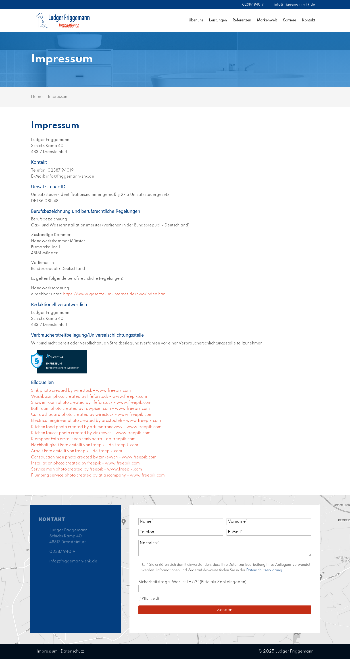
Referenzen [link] (242, 20)
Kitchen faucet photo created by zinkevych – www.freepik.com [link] (90, 433)
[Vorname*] (269, 521)
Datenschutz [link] (72, 651)
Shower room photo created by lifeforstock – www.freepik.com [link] (91, 403)
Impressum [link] (47, 651)
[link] (63, 20)
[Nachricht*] (224, 548)
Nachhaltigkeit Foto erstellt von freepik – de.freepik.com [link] (84, 445)
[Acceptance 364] (143, 564)
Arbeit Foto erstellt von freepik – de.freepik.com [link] (76, 451)
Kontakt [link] (308, 20)
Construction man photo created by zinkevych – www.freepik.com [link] (93, 457)
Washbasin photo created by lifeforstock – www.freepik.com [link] (89, 397)
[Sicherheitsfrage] (224, 588)
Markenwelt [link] (267, 20)
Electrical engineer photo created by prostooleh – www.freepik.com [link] (96, 421)
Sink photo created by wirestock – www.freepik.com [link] (81, 391)
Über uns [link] (196, 20)
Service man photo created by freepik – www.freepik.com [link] (86, 469)
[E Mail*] (269, 532)
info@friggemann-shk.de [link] (73, 561)
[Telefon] (180, 532)
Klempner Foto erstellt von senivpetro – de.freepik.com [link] (83, 439)
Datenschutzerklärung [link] (264, 570)
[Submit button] (224, 609)
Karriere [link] (289, 20)
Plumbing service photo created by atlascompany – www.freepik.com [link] (98, 475)
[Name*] (180, 521)
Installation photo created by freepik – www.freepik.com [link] (85, 463)
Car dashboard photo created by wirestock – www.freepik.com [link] (91, 415)
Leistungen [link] (218, 20)
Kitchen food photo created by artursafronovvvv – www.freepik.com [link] (96, 427)
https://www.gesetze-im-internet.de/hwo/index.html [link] (115, 294)
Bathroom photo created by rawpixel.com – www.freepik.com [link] (90, 409)
